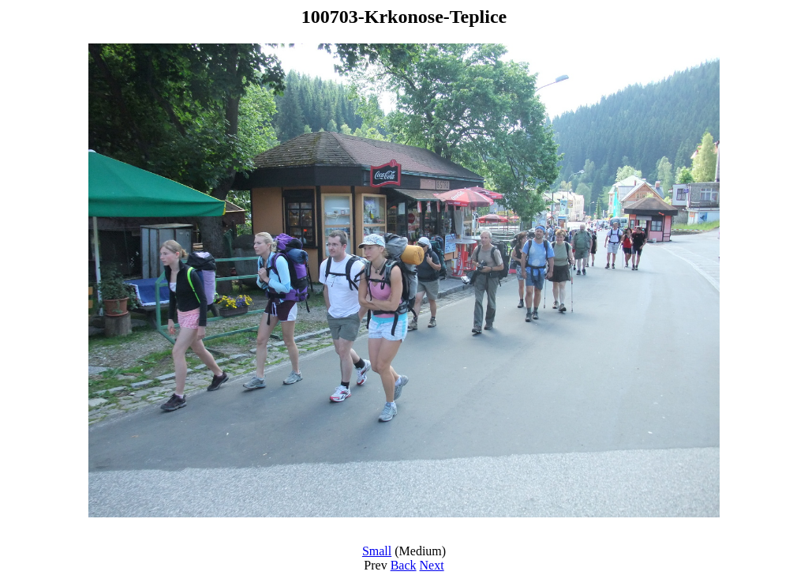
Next (432, 565)
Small (376, 551)
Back (404, 565)
